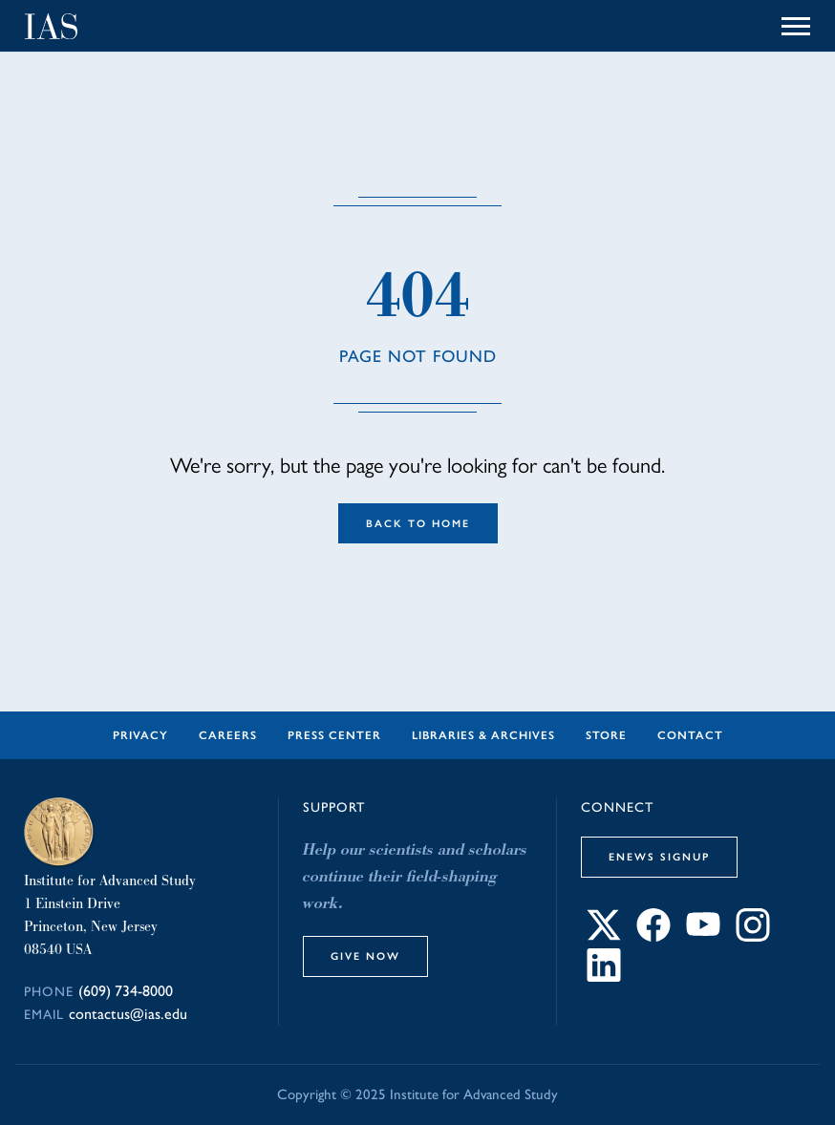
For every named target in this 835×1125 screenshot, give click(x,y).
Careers (228, 735)
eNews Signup (659, 856)
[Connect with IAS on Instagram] (753, 936)
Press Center (334, 735)
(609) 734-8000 (125, 991)
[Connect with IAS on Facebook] (653, 936)
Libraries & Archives (483, 735)
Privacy (140, 735)
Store (606, 735)
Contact (690, 735)
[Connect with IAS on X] (604, 936)
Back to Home (418, 523)
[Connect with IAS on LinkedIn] (604, 976)
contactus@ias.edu (128, 1014)
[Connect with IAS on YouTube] (703, 936)
